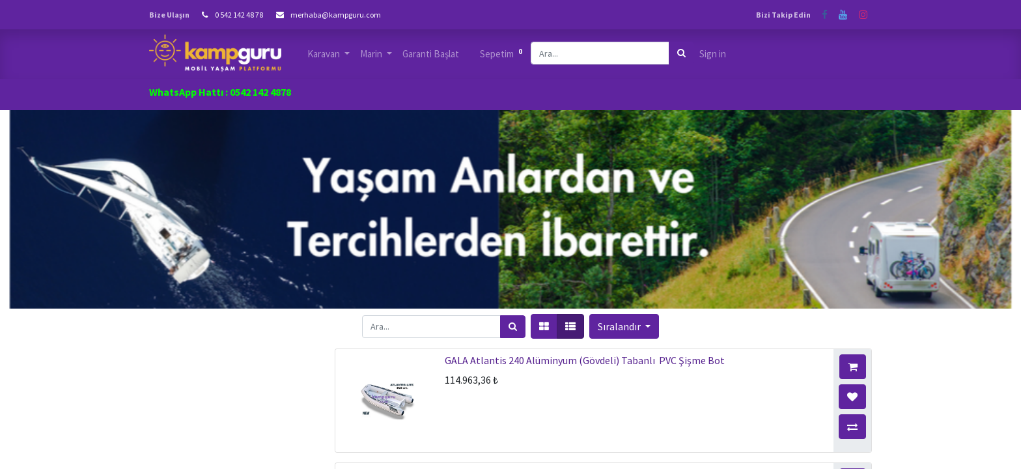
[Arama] (681, 53)
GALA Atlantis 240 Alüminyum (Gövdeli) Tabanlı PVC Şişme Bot (585, 360)
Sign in (712, 54)
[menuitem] (430, 54)
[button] (624, 326)
